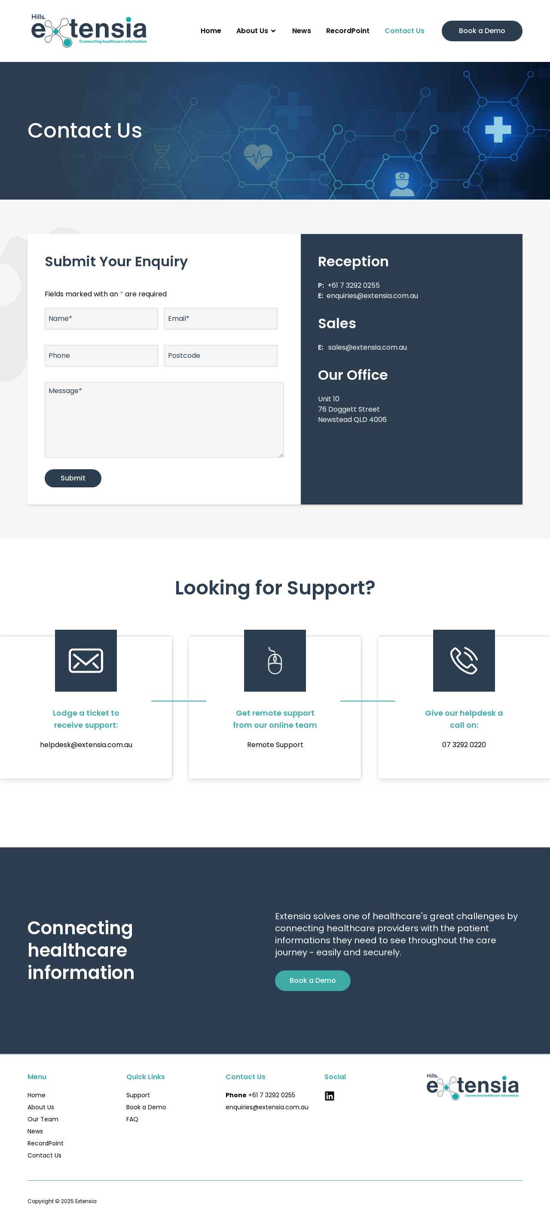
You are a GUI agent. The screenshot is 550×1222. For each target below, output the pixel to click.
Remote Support (275, 745)
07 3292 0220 (464, 745)
